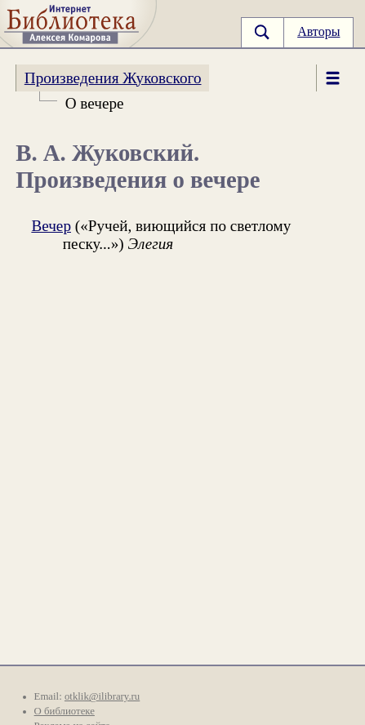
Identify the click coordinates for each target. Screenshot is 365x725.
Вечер (51, 225)
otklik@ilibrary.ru (102, 696)
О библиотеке (64, 711)
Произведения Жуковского (113, 78)
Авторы (318, 31)
